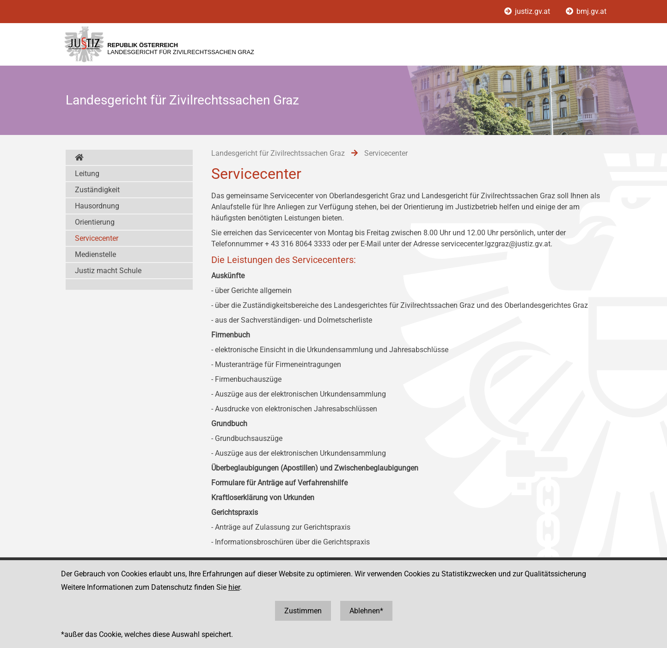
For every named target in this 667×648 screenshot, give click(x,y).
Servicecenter (96, 238)
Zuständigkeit (97, 189)
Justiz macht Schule (108, 270)
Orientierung (95, 222)
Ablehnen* (366, 610)
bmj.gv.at (586, 11)
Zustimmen (303, 610)
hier (234, 587)
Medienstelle (95, 254)
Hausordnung (97, 206)
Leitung (87, 173)
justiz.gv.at (528, 11)
